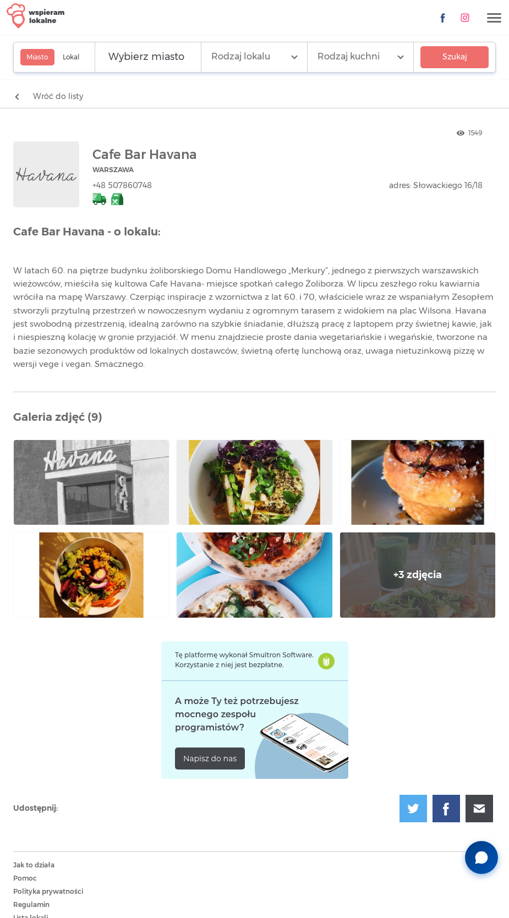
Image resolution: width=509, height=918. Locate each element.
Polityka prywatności (48, 891)
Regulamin (31, 904)
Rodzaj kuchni (349, 56)
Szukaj (454, 57)
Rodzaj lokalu (240, 56)
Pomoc (25, 878)
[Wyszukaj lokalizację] (148, 57)
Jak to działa (33, 865)
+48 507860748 (122, 186)
